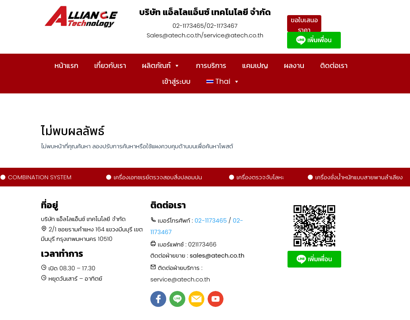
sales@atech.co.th (217, 255)
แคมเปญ (255, 65)
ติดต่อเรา (334, 65)
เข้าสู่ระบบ (176, 81)
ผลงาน (294, 65)
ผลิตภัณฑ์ (161, 66)
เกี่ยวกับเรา (110, 65)
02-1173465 (210, 220)
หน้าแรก (66, 65)
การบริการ (211, 65)
